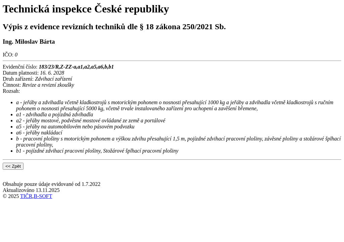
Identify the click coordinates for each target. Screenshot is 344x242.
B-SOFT (43, 196)
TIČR (26, 196)
